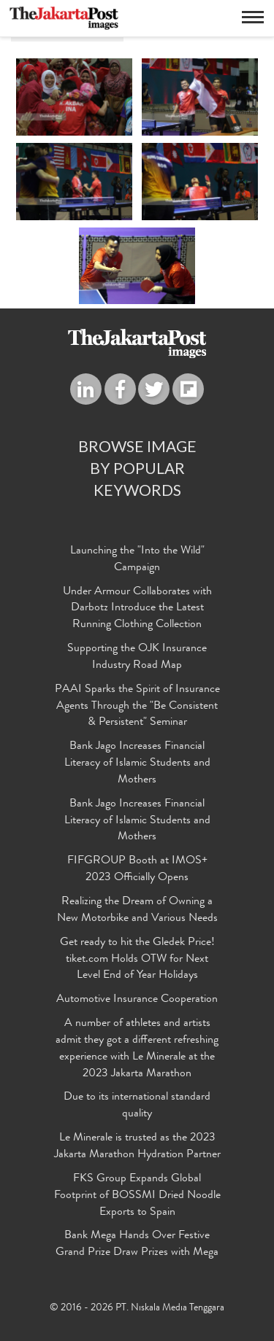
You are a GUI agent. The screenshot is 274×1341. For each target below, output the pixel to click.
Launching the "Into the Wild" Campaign (137, 559)
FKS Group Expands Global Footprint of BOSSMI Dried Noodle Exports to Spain (137, 1195)
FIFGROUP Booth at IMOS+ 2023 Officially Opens (137, 869)
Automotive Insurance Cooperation (137, 1000)
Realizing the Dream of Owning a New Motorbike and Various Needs (137, 910)
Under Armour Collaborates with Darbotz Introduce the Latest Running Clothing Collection (137, 608)
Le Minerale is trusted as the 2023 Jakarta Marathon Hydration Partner (137, 1146)
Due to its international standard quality (137, 1106)
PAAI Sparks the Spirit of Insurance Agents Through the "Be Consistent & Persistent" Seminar (137, 706)
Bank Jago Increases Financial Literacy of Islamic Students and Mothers (137, 763)
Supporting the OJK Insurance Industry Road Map (137, 657)
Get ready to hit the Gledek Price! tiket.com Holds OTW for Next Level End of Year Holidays (137, 959)
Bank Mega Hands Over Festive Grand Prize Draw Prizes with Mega (137, 1244)
